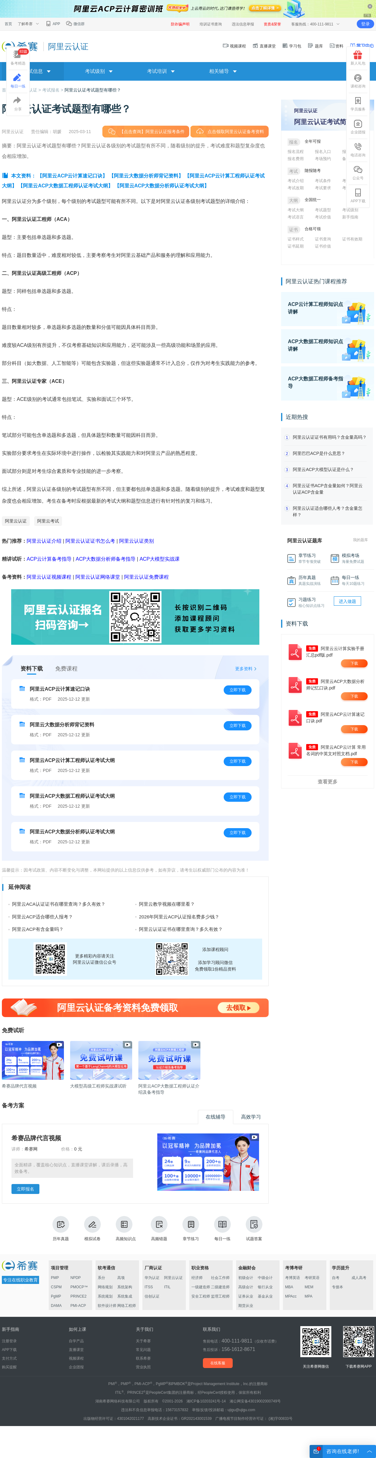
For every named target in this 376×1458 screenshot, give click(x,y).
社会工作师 (220, 1278)
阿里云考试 (48, 520)
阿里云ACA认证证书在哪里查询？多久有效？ (58, 904)
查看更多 (328, 781)
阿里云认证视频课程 (49, 577)
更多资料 (244, 668)
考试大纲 (296, 210)
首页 (8, 24)
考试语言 (296, 217)
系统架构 (124, 1287)
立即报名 (25, 1189)
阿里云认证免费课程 (146, 577)
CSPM (56, 1287)
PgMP (56, 1296)
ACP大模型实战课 (160, 559)
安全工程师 (200, 1296)
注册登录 (9, 1341)
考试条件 (323, 180)
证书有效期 (352, 239)
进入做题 (347, 601)
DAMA (56, 1305)
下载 (354, 663)
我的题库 (360, 540)
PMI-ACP (78, 1305)
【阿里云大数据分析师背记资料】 (146, 175)
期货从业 (245, 1305)
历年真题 (60, 1228)
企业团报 (358, 126)
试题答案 (254, 1228)
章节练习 (190, 1228)
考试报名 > (53, 89)
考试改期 (296, 188)
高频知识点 (126, 1228)
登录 (365, 23)
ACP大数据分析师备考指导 (106, 559)
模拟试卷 (92, 1228)
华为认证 (152, 1278)
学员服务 (358, 103)
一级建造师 (200, 1287)
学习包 (292, 46)
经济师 (197, 1278)
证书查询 (323, 239)
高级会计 (245, 1287)
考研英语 (312, 1278)
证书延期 (296, 246)
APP (52, 24)
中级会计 (265, 1278)
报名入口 (323, 151)
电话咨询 (358, 149)
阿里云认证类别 (136, 541)
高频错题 (159, 1228)
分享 (18, 103)
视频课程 (234, 46)
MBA (289, 1287)
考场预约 (323, 158)
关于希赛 (143, 1341)
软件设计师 (107, 1305)
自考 (335, 1278)
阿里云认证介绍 (44, 541)
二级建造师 (220, 1287)
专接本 (337, 1287)
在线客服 (217, 1363)
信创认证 (152, 1296)
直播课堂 (264, 46)
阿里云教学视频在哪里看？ (167, 904)
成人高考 (358, 1278)
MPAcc (291, 1296)
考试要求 (323, 188)
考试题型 (323, 210)
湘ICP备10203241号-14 (206, 1401)
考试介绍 (296, 180)
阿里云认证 (16, 520)
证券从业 (245, 1296)
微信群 (75, 24)
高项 (121, 1278)
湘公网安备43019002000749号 (255, 1401)
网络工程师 (126, 1305)
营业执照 (143, 1367)
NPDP (75, 1278)
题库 (315, 46)
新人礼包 (358, 58)
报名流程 (296, 151)
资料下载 (31, 669)
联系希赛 (143, 1358)
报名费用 (296, 158)
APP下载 (358, 195)
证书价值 (323, 246)
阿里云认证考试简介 (323, 121)
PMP (55, 1278)
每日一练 (222, 1228)
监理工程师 (220, 1296)
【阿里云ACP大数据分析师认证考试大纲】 (161, 185)
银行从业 (265, 1287)
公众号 (358, 172)
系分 (101, 1278)
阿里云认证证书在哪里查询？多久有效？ (181, 929)
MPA (308, 1296)
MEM (309, 1287)
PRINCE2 (78, 1296)
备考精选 (20, 56)
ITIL (167, 1287)
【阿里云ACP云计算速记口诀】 (72, 175)
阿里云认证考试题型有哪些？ (93, 89)
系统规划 (105, 1296)
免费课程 (66, 669)
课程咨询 (358, 81)
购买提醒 (9, 1367)
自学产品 (76, 1341)
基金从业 (265, 1296)
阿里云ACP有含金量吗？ (38, 929)
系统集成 (124, 1296)
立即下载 (238, 690)
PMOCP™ (79, 1287)
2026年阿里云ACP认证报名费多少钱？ (179, 916)
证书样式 (296, 239)
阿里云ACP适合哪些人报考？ (42, 916)
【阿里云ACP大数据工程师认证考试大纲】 (65, 185)
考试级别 (350, 210)
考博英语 (292, 1278)
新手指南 (350, 217)
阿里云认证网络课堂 (97, 577)
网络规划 (105, 1287)
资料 (336, 46)
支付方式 (9, 1358)
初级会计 (245, 1278)
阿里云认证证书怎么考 (90, 541)
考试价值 (323, 217)
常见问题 (143, 1350)
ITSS (149, 1287)
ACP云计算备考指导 (49, 559)
